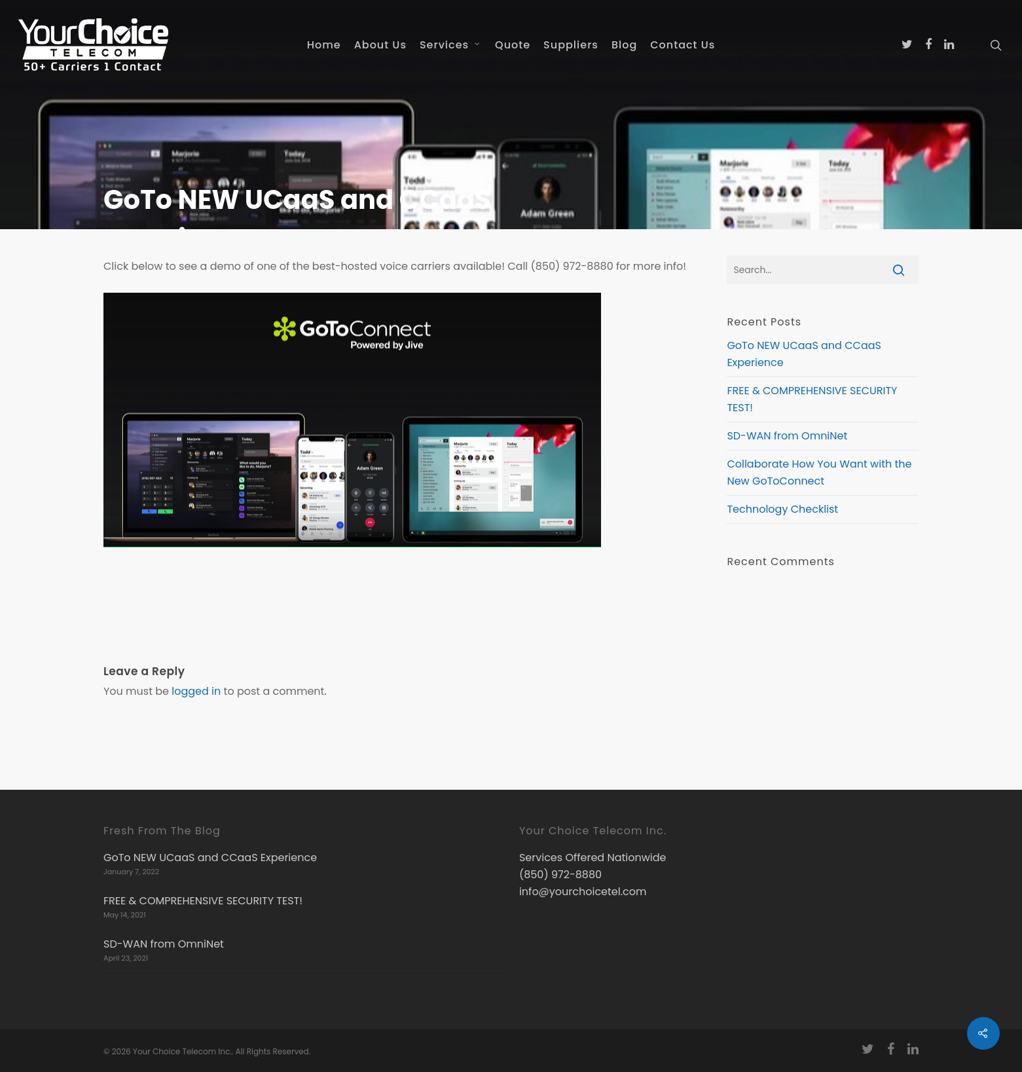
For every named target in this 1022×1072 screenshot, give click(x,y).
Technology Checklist (782, 509)
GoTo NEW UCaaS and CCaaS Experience (210, 857)
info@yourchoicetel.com (583, 891)
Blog (624, 45)
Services (450, 45)
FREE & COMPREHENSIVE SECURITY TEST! (202, 900)
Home (324, 45)
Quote (512, 45)
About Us (380, 45)
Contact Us (682, 45)
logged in (196, 691)
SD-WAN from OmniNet (787, 435)
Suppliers (570, 45)
